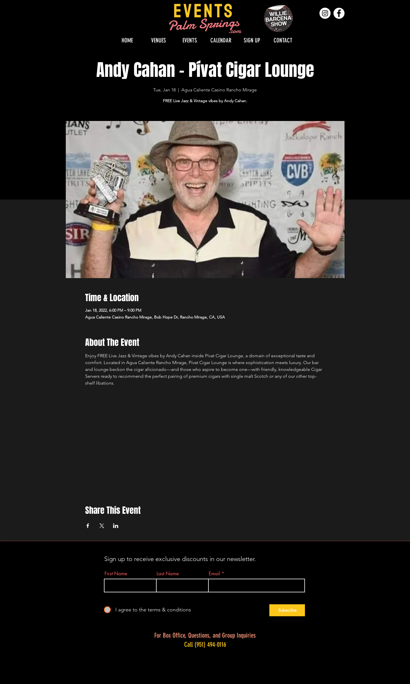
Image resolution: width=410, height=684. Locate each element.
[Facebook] (339, 13)
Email (214, 573)
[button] (158, 40)
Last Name (168, 573)
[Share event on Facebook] (88, 525)
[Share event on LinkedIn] (115, 525)
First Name (115, 573)
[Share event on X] (101, 525)
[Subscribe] (287, 610)
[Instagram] (325, 13)
